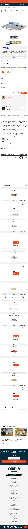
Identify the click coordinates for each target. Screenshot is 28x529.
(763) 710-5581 (14, 521)
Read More (14, 57)
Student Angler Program (14, 509)
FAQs (14, 516)
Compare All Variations (5, 75)
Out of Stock (15, 211)
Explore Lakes (14, 498)
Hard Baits (8, 7)
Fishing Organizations (14, 497)
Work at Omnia (14, 507)
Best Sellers (14, 481)
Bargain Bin (14, 482)
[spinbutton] (10, 211)
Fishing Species (14, 496)
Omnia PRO (14, 500)
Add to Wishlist (16, 92)
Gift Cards (14, 488)
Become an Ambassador (14, 508)
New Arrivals (14, 479)
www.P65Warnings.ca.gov (6, 143)
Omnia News (14, 505)
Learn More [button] (23, 108)
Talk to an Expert (14, 513)
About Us (14, 504)
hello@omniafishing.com (14, 523)
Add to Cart (24, 92)
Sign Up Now (14, 461)
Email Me (14, 203)
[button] (14, 119)
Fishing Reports (14, 492)
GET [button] (25, 526)
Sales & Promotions (14, 485)
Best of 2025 (14, 486)
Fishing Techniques (14, 494)
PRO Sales (14, 484)
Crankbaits (13, 7)
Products (2, 7)
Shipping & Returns (14, 514)
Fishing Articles (14, 493)
